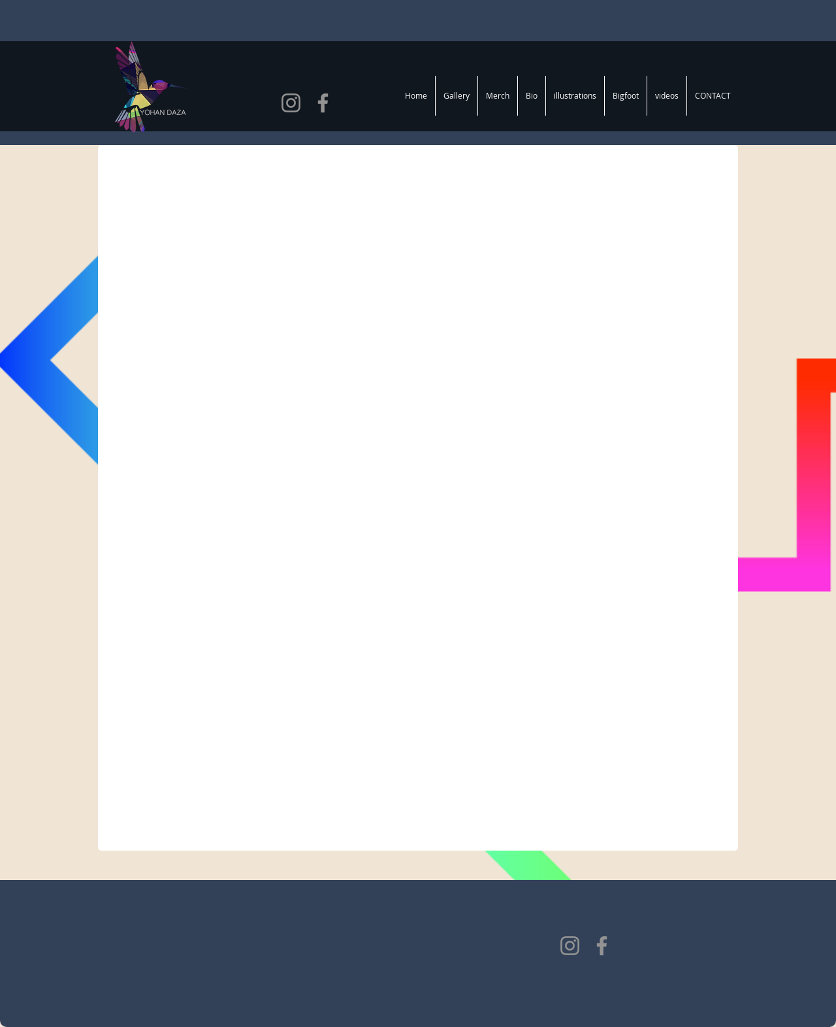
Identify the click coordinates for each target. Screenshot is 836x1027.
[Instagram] (291, 103)
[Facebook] (323, 103)
